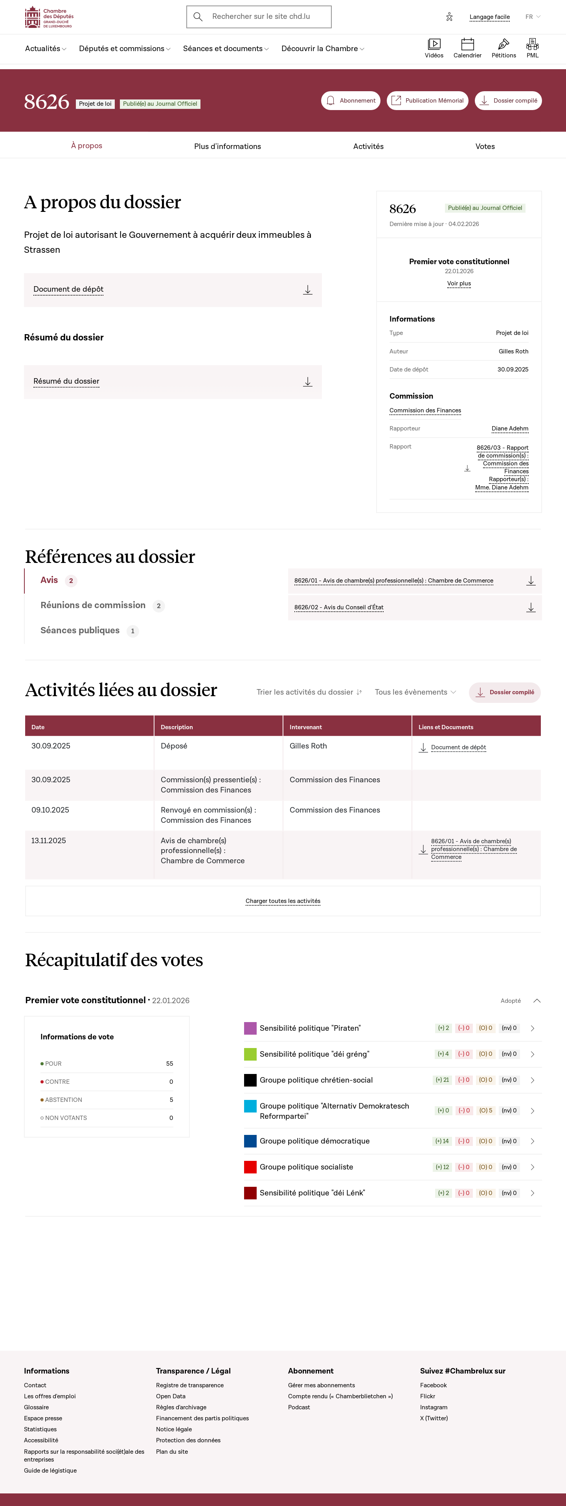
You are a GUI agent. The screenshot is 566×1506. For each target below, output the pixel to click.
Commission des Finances (425, 477)
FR (529, 17)
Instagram (434, 1407)
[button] (393, 1095)
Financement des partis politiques (202, 1418)
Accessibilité (41, 1441)
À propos (86, 146)
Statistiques (40, 1430)
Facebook (433, 1385)
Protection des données (188, 1441)
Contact (35, 1385)
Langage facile (490, 17)
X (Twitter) (434, 1418)
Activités (368, 147)
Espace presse (43, 1418)
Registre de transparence (190, 1385)
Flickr (427, 1396)
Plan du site (172, 1452)
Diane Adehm (510, 495)
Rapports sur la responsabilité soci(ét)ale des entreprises (84, 1456)
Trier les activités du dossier (305, 759)
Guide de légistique (50, 1471)
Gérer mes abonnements (321, 1385)
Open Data (171, 1396)
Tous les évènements (411, 759)
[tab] (129, 647)
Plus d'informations (227, 147)
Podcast (299, 1407)
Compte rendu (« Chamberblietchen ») (340, 1396)
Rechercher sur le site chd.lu (261, 16)
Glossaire (36, 1407)
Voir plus (459, 350)
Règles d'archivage (181, 1407)
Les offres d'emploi (50, 1396)
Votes (485, 147)
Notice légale (174, 1430)
